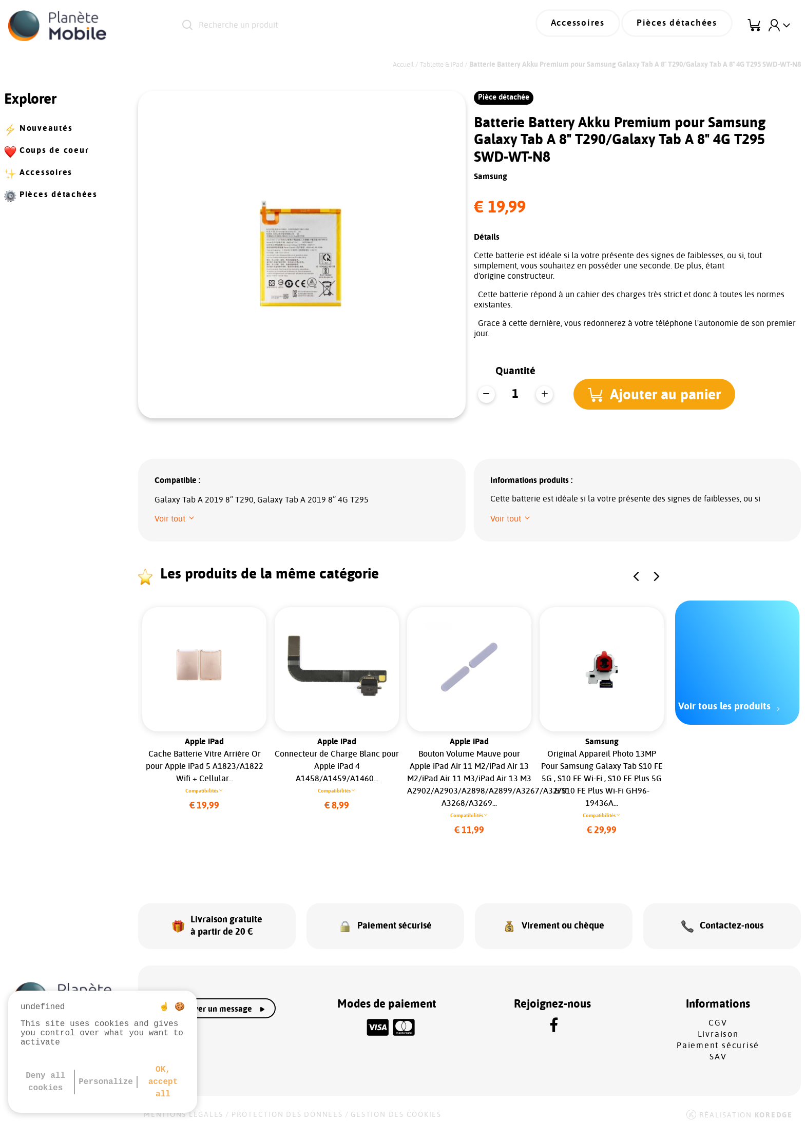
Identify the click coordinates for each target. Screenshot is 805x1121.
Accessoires (592, 26)
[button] (657, 394)
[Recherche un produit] (323, 25)
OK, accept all (163, 1082)
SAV (718, 1048)
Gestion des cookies (396, 1106)
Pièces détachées (682, 26)
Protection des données (287, 1106)
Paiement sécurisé (718, 1037)
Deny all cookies (45, 1082)
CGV (717, 1014)
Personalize (106, 1082)
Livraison (718, 1025)
